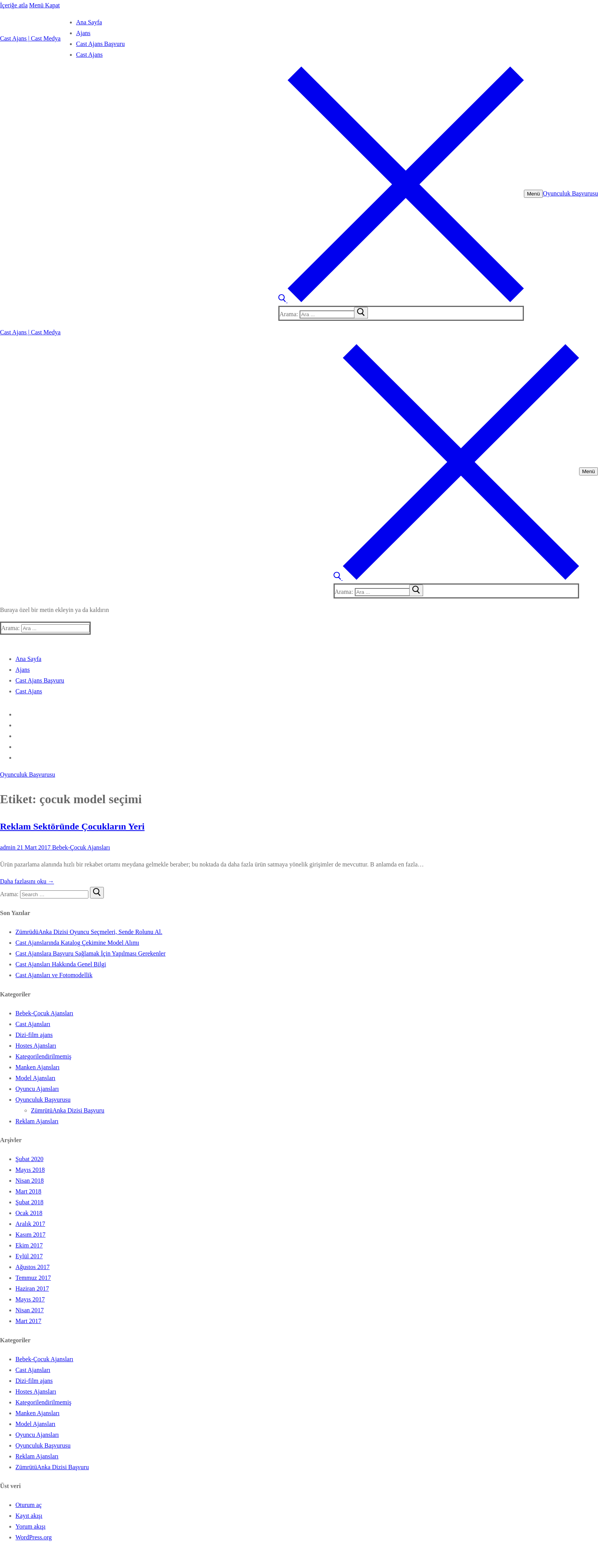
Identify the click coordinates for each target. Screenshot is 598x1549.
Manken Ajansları (37, 1067)
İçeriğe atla (14, 5)
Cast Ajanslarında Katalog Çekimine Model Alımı (77, 942)
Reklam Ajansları (37, 1121)
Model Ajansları (35, 1078)
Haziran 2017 (32, 1288)
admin (7, 847)
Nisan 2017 (29, 1310)
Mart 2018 (28, 1191)
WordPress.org (33, 1537)
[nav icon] (533, 194)
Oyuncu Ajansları (37, 1088)
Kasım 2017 (30, 1234)
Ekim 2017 (29, 1245)
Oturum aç (28, 1505)
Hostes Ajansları (35, 1045)
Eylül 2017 (29, 1256)
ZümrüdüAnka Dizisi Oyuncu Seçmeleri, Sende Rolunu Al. (88, 932)
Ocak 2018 (28, 1213)
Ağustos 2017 (32, 1267)
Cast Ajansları (32, 1024)
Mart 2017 (28, 1321)
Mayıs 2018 (30, 1169)
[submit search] (361, 313)
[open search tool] (401, 300)
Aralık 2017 (30, 1223)
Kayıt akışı (28, 1515)
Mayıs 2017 (30, 1299)
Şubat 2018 (29, 1202)
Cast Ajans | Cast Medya (30, 38)
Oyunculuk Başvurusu (570, 193)
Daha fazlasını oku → (27, 881)
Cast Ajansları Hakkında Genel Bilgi (60, 964)
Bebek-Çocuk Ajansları (80, 847)
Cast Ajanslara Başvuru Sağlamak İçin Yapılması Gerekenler (90, 953)
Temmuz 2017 (33, 1277)
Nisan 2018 (29, 1180)
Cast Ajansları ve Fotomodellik (54, 975)
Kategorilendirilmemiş (43, 1056)
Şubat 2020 (29, 1159)
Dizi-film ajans (34, 1035)
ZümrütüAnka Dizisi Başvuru (67, 1110)
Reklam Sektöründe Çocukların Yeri (72, 826)
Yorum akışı (30, 1526)
